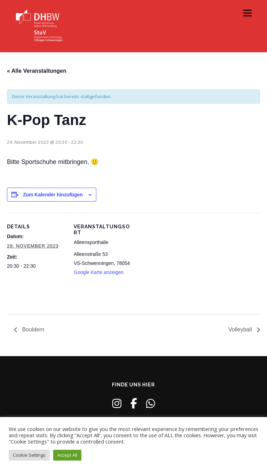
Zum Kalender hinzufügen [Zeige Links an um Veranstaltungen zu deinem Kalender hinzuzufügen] (53, 194)
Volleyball (240, 329)
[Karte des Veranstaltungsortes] (177, 261)
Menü (247, 13)
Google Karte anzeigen (98, 272)
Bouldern (32, 329)
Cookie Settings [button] (29, 455)
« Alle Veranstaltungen (36, 71)
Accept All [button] (67, 455)
